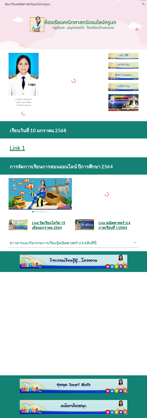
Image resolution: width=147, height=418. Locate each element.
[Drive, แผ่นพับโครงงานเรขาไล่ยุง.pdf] (106, 348)
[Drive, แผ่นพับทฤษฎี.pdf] (40, 296)
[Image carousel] (40, 195)
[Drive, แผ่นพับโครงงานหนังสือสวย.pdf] (106, 296)
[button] (143, 4)
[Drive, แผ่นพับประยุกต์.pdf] (40, 348)
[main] (23, 102)
